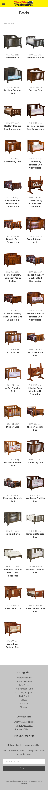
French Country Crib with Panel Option (12, 278)
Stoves (24, 700)
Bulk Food (24, 696)
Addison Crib (13, 57)
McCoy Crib (13, 352)
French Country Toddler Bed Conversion (35, 316)
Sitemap (24, 707)
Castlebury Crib (12, 161)
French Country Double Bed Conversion (35, 278)
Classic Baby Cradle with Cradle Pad (35, 203)
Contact (24, 703)
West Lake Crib (12, 608)
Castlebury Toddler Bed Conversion (35, 164)
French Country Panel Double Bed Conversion (12, 316)
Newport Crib (13, 534)
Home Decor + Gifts (24, 689)
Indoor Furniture (24, 678)
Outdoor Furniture (24, 681)
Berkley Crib (35, 90)
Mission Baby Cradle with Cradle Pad (35, 391)
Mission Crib (12, 427)
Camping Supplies (24, 692)
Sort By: (7, 24)
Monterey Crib (35, 462)
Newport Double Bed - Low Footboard (13, 572)
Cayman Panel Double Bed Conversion (12, 203)
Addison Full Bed (35, 57)
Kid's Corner (24, 685)
